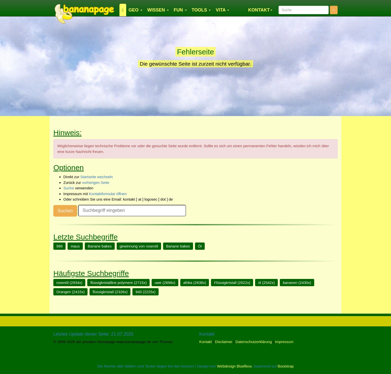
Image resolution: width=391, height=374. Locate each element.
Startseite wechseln (96, 177)
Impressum (284, 342)
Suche (68, 188)
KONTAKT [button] (260, 9)
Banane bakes (100, 246)
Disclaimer (223, 342)
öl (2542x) (266, 282)
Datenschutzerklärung (253, 342)
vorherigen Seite (95, 182)
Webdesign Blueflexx (234, 366)
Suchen (65, 210)
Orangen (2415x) (70, 292)
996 (59, 246)
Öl (200, 246)
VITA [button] (222, 9)
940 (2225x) (145, 292)
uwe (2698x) (165, 282)
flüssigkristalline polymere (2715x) (118, 282)
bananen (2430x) (297, 282)
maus (75, 246)
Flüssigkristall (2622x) (232, 282)
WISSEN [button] (158, 9)
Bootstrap (285, 366)
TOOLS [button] (201, 9)
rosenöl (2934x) (69, 282)
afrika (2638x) (194, 282)
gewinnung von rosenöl (139, 246)
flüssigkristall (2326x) (110, 292)
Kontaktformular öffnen (108, 194)
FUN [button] (180, 9)
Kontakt (205, 342)
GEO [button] (135, 9)
